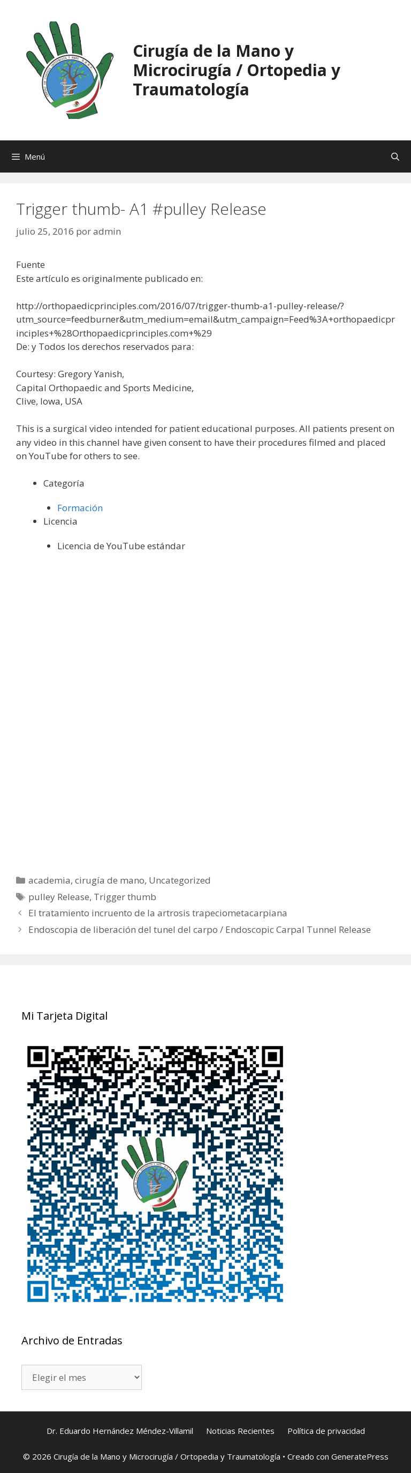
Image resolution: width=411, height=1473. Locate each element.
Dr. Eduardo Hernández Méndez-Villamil (120, 1430)
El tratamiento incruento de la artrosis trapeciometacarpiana (157, 913)
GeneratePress (360, 1456)
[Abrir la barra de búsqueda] (395, 156)
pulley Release (58, 897)
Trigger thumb (125, 897)
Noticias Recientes (240, 1430)
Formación (80, 508)
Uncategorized (180, 880)
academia (49, 880)
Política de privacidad (326, 1430)
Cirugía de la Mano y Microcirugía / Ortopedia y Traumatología (236, 70)
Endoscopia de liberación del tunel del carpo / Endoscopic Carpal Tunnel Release (199, 929)
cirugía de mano (109, 880)
